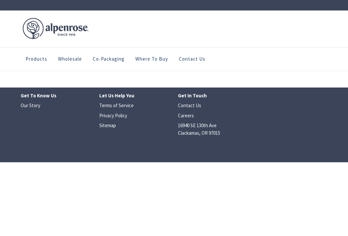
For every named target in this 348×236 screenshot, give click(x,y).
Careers (186, 115)
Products (36, 59)
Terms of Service (116, 105)
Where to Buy (151, 59)
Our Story (30, 105)
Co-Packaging (109, 59)
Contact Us (192, 59)
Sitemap (107, 125)
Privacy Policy (113, 115)
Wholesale (70, 59)
